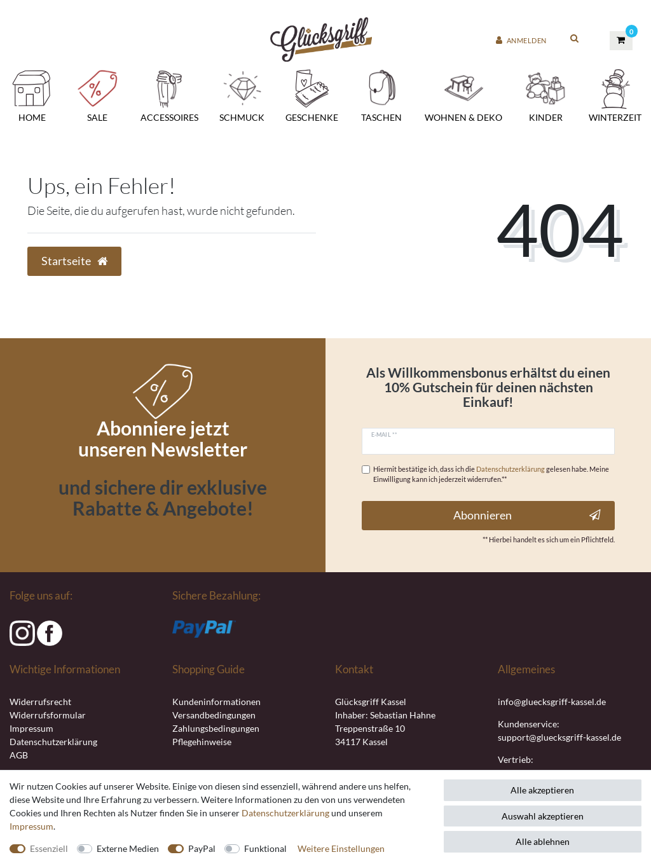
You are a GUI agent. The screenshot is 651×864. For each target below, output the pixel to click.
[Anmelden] (521, 41)
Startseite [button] (74, 261)
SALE (97, 94)
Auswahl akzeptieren (543, 816)
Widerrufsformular (48, 715)
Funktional (265, 848)
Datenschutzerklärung (53, 741)
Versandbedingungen (214, 715)
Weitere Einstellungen (341, 848)
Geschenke (311, 94)
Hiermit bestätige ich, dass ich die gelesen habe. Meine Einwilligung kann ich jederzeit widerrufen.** (491, 474)
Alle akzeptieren (542, 790)
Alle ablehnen (543, 841)
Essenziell (49, 848)
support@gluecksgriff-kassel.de (559, 737)
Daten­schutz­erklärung (285, 812)
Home (32, 94)
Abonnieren (527, 515)
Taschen (381, 94)
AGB (19, 755)
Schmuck (241, 94)
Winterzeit (615, 94)
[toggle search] (574, 38)
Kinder (545, 94)
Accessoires (169, 94)
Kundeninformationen (216, 701)
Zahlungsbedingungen (215, 728)
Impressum (31, 728)
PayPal (202, 848)
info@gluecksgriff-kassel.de (552, 701)
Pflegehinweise (201, 741)
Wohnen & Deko (463, 94)
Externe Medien (128, 848)
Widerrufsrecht (40, 701)
